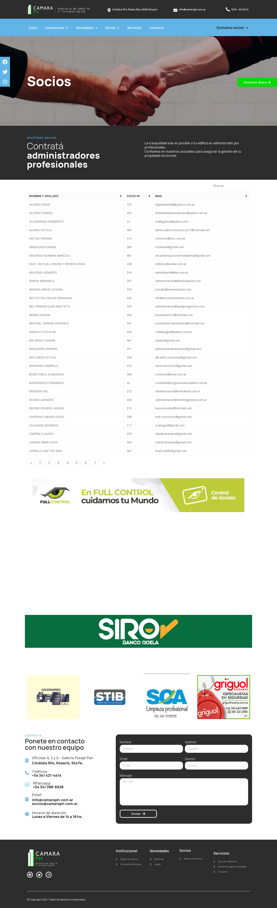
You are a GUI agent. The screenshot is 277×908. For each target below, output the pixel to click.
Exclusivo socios (232, 27)
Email (123, 759)
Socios (112, 27)
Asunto (190, 759)
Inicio (33, 28)
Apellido (190, 742)
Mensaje (126, 776)
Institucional (56, 27)
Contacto (156, 28)
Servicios (134, 28)
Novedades (86, 27)
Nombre (125, 742)
